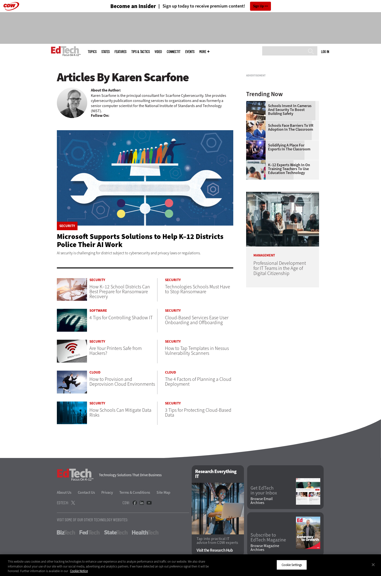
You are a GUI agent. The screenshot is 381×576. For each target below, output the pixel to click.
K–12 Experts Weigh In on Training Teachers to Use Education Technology (289, 230)
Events (189, 52)
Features (120, 52)
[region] (190, 565)
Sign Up (258, 6)
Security (67, 226)
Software (98, 310)
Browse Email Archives (262, 501)
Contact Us (86, 492)
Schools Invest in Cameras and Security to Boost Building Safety (290, 170)
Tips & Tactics (140, 52)
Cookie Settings (292, 565)
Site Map (163, 492)
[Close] (373, 564)
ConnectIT (173, 52)
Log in (325, 51)
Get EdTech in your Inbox (264, 490)
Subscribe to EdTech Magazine (268, 537)
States (105, 52)
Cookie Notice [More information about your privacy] (79, 571)
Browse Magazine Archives (265, 548)
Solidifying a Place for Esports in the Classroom (289, 208)
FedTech (89, 532)
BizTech (66, 532)
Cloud (95, 372)
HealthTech (145, 532)
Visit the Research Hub (215, 550)
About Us (64, 492)
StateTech (116, 532)
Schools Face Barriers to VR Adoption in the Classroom (290, 188)
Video (158, 52)
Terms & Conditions (134, 492)
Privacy (107, 492)
